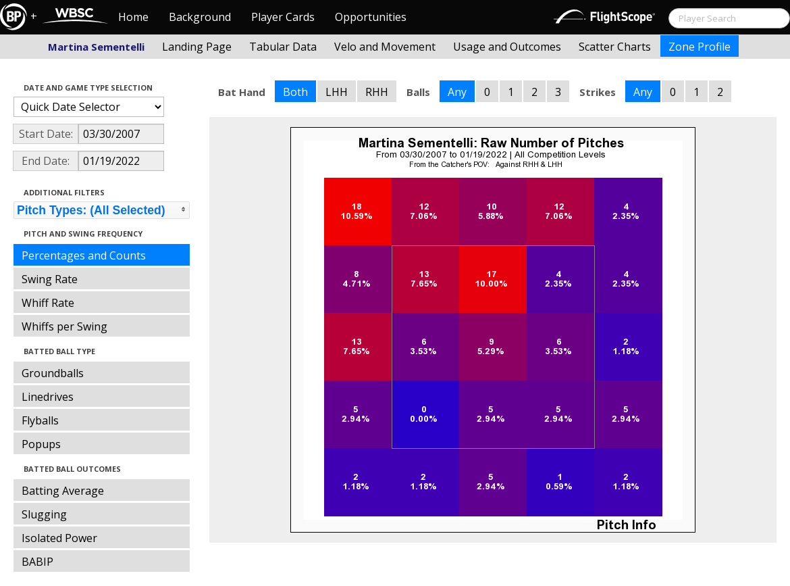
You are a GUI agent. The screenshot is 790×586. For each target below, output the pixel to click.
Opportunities (370, 16)
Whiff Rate (48, 302)
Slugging (44, 514)
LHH (336, 91)
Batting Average (63, 490)
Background (200, 16)
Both (295, 91)
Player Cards (283, 16)
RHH (376, 91)
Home (133, 16)
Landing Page (197, 46)
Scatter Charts (615, 46)
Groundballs (53, 373)
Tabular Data (283, 46)
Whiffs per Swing (64, 326)
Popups (41, 444)
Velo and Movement (385, 46)
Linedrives (48, 396)
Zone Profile (699, 46)
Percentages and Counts (84, 255)
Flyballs (40, 420)
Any (457, 91)
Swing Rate (50, 279)
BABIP (37, 561)
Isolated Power (59, 538)
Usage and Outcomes (507, 46)
